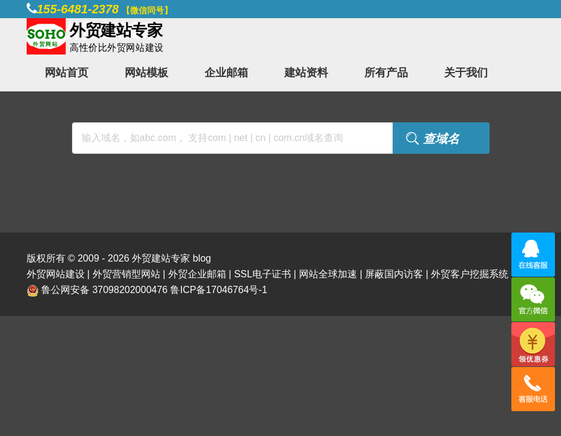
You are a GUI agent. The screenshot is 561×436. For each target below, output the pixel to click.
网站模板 (146, 73)
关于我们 (466, 73)
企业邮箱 (226, 73)
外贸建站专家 (162, 258)
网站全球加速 (328, 274)
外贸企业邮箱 (197, 274)
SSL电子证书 (262, 274)
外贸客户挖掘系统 (469, 274)
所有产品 (386, 73)
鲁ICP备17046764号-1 (218, 290)
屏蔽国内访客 (394, 274)
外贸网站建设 (56, 274)
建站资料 (306, 73)
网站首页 (66, 73)
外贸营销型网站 (126, 274)
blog (201, 258)
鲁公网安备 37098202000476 (104, 290)
